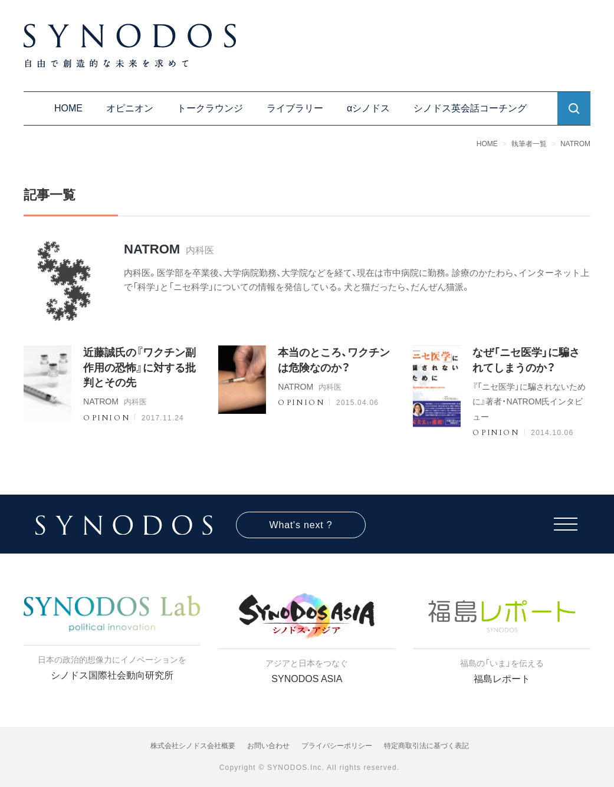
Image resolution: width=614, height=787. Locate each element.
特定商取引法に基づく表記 (426, 746)
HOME (68, 108)
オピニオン (129, 108)
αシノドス (368, 108)
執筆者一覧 (529, 144)
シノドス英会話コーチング (470, 108)
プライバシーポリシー (336, 746)
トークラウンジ (210, 108)
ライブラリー (295, 108)
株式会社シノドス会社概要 (192, 746)
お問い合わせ (268, 746)
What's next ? (301, 525)
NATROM (575, 144)
